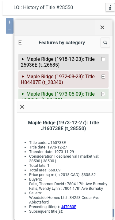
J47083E (68, 206)
